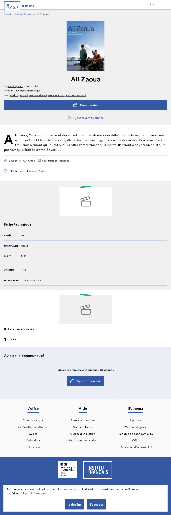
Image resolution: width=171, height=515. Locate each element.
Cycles (33, 433)
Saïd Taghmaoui (19, 95)
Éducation (33, 447)
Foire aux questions (83, 420)
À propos (135, 420)
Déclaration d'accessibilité (135, 447)
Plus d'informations (35, 493)
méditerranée (17, 171)
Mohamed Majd (38, 95)
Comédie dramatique (28, 90)
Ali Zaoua (44, 13)
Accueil (7, 13)
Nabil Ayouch (15, 86)
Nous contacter (83, 427)
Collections (33, 440)
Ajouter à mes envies (86, 118)
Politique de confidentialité (135, 433)
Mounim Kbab (56, 95)
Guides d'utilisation (82, 433)
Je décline (74, 504)
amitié (42, 171)
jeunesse (32, 171)
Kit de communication (82, 440)
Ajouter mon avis (85, 381)
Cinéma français (33, 420)
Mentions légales (135, 427)
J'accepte (97, 504)
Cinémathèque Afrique (26, 13)
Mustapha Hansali (75, 95)
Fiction (9, 90)
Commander (85, 105)
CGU (135, 440)
